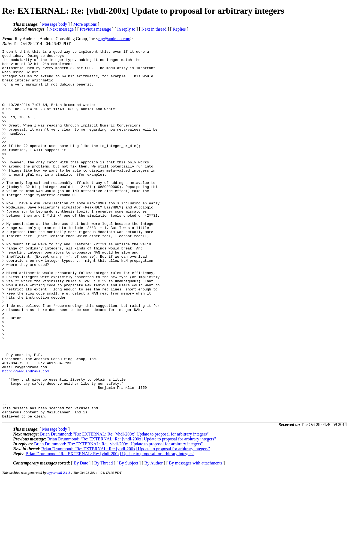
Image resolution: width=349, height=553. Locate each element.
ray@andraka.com (114, 38)
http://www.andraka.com (25, 435)
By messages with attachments (195, 536)
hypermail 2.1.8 (58, 546)
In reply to (126, 29)
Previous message (95, 29)
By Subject (128, 536)
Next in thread (154, 29)
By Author (153, 536)
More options (85, 24)
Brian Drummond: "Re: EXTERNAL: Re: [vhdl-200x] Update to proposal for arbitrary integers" (124, 507)
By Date (81, 536)
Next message (61, 29)
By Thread (103, 536)
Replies (179, 29)
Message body (54, 24)
